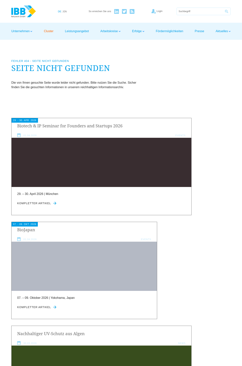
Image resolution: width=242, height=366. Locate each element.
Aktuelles (223, 31)
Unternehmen (21, 31)
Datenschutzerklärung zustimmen (102, 307)
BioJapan (101, 125)
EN (65, 11)
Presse (199, 31)
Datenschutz (198, 323)
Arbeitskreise (110, 31)
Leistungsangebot (77, 31)
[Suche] (200, 11)
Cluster (49, 31)
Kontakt (215, 323)
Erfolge (138, 31)
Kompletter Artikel (36, 213)
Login (227, 323)
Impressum (179, 323)
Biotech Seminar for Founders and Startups (45, 128)
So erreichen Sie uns (100, 11)
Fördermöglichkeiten (169, 31)
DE (59, 11)
